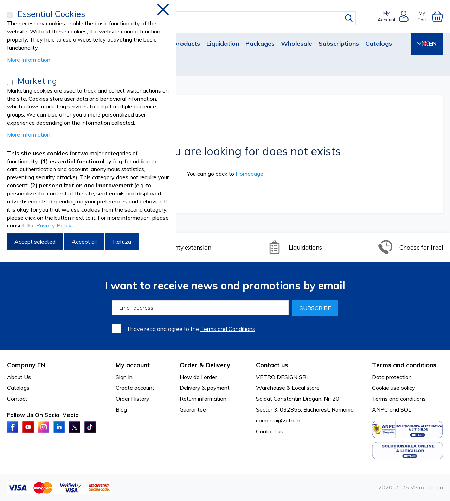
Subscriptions (339, 43)
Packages (260, 43)
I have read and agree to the (191, 328)
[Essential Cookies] (10, 15)
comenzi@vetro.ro (279, 420)
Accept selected (35, 241)
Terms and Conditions (227, 328)
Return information (203, 398)
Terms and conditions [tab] (404, 365)
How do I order (198, 377)
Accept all (84, 241)
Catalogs (378, 43)
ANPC (380, 409)
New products (179, 43)
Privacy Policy (53, 225)
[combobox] (231, 18)
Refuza (122, 241)
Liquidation (222, 43)
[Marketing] (10, 82)
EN (427, 43)
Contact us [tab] (272, 365)
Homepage (249, 173)
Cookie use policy (393, 387)
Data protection (392, 377)
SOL (405, 409)
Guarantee (193, 409)
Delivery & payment (205, 387)
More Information (28, 59)
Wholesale (296, 43)
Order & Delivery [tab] (205, 365)
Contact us (269, 431)
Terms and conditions (399, 398)
